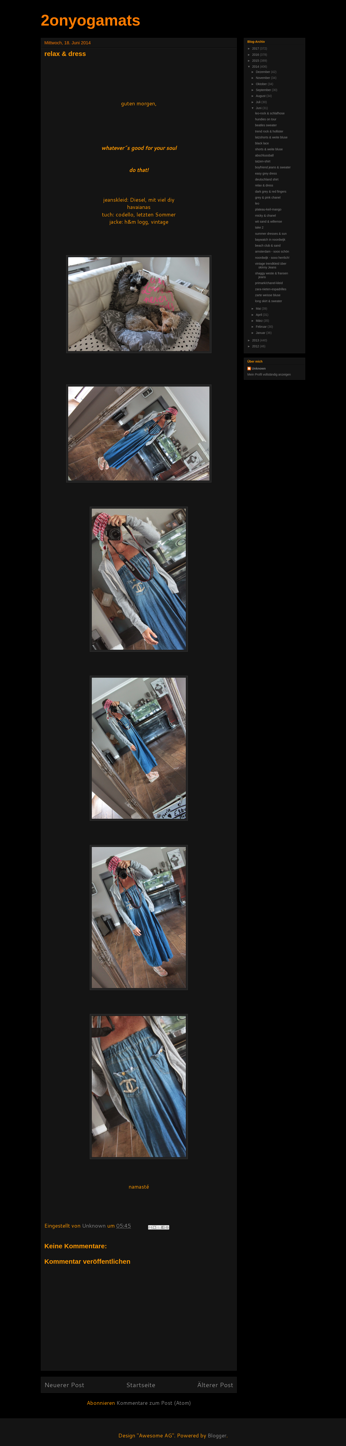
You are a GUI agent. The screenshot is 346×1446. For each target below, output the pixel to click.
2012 (256, 346)
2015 (256, 60)
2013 (256, 340)
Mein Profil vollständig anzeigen (269, 374)
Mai (258, 308)
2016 (256, 54)
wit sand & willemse (268, 221)
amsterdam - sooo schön (272, 251)
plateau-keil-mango (268, 209)
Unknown (259, 368)
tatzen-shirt (262, 161)
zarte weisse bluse (267, 295)
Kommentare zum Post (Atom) (154, 1403)
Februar (261, 326)
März (259, 320)
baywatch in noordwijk (270, 239)
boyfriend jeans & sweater (273, 167)
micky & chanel (265, 215)
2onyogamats (90, 20)
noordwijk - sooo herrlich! (272, 257)
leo (257, 203)
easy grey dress (266, 173)
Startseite (140, 1384)
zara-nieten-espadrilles (270, 289)
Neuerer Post (64, 1384)
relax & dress (264, 185)
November (263, 78)
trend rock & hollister (269, 131)
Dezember (263, 72)
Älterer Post (215, 1384)
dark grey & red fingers (270, 191)
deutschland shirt (266, 179)
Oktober (262, 84)
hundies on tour (265, 119)
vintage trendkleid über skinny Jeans (270, 265)
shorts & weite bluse (269, 149)
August (261, 96)
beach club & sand (267, 245)
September (264, 90)
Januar (261, 333)
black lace (262, 143)
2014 (256, 66)
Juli (258, 102)
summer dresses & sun (271, 233)
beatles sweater (266, 125)
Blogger (217, 1435)
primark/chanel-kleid (269, 283)
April (259, 314)
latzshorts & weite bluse (271, 137)
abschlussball (264, 155)
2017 (256, 48)
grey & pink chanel (267, 197)
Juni (259, 108)
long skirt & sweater (268, 301)
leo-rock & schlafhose (270, 113)
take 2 (259, 227)
